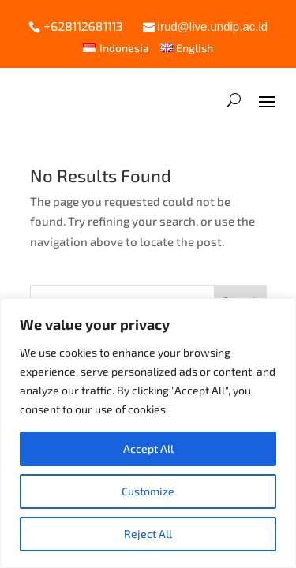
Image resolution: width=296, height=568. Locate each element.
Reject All (148, 533)
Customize (148, 491)
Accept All (148, 448)
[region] (148, 433)
